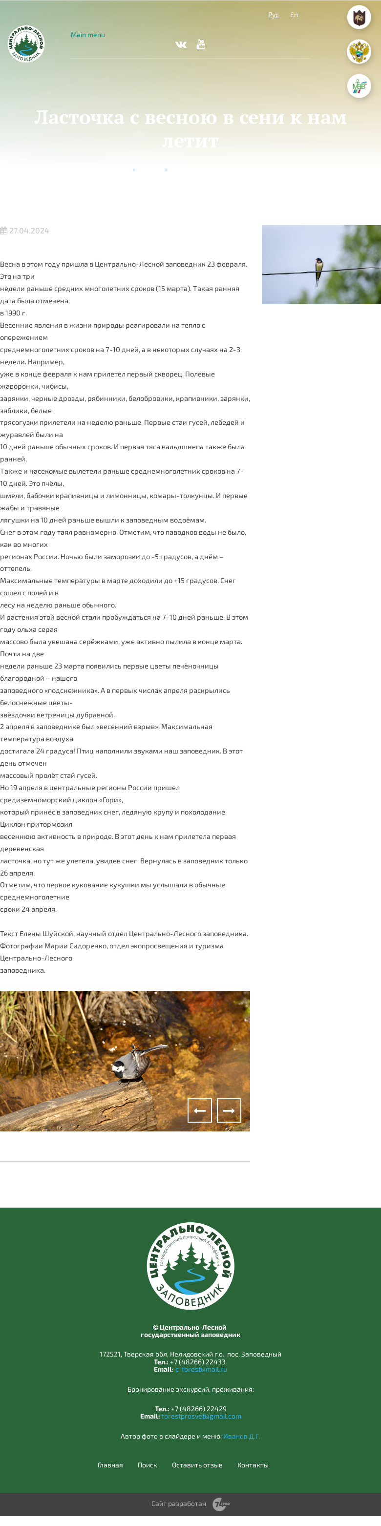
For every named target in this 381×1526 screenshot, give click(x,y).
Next (229, 1110)
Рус (273, 14)
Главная (118, 169)
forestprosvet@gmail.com (201, 1416)
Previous (200, 1110)
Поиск (147, 1465)
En (294, 14)
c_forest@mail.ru (201, 1369)
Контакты (253, 1465)
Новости (150, 169)
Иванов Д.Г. (241, 1436)
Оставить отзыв (197, 1465)
